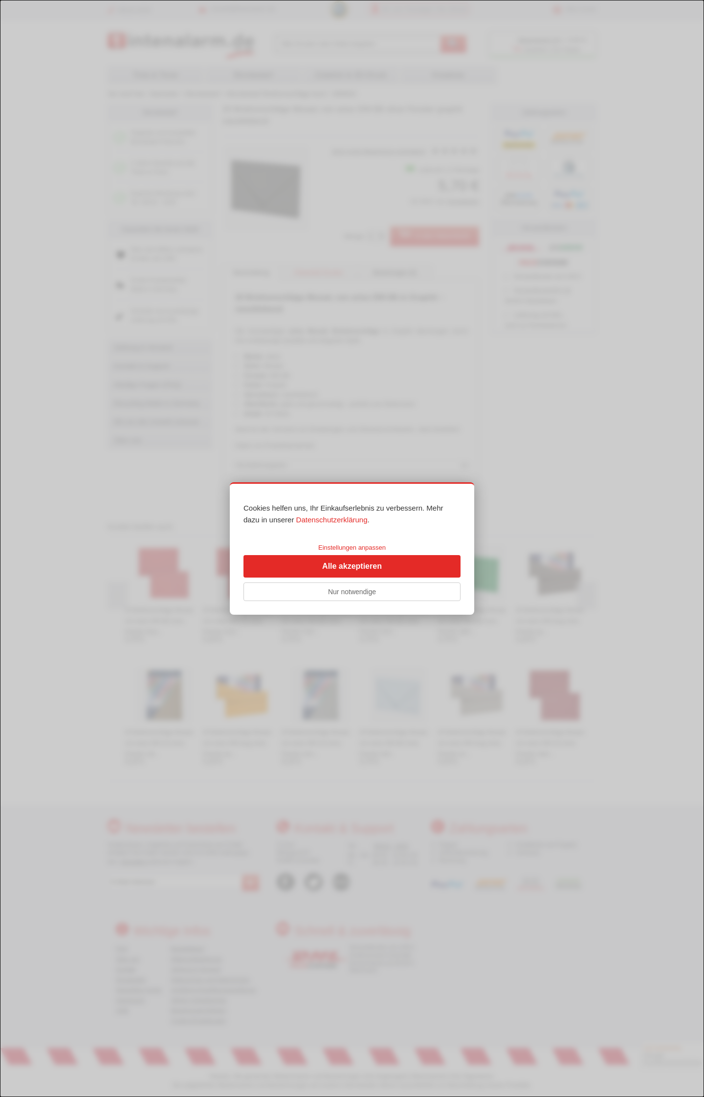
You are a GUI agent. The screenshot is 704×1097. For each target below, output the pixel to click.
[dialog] (352, 548)
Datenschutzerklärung (332, 520)
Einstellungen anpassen (352, 547)
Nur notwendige (352, 592)
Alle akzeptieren (352, 566)
